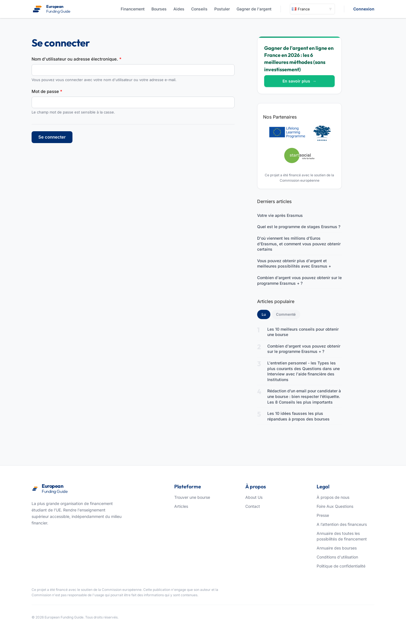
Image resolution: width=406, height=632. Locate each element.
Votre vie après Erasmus (280, 215)
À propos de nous (333, 497)
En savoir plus (299, 81)
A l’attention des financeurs (342, 524)
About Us (253, 497)
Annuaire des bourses (337, 548)
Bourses (159, 8)
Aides (178, 8)
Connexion (363, 8)
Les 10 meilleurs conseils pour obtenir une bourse (303, 332)
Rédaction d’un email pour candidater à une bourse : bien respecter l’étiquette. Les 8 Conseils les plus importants (304, 396)
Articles (181, 506)
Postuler (222, 8)
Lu (266, 314)
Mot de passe (47, 91)
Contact (252, 506)
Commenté (286, 314)
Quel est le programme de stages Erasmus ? (298, 226)
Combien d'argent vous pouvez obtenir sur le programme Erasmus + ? (299, 280)
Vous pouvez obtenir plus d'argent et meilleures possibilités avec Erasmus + (294, 263)
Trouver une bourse (192, 497)
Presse (323, 515)
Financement (133, 8)
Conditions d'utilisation (337, 557)
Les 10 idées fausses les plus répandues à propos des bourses (298, 416)
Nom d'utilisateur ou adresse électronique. (77, 59)
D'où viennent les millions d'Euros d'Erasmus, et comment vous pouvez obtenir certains (299, 244)
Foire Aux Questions (335, 506)
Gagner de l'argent (254, 8)
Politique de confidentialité (341, 566)
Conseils (199, 8)
